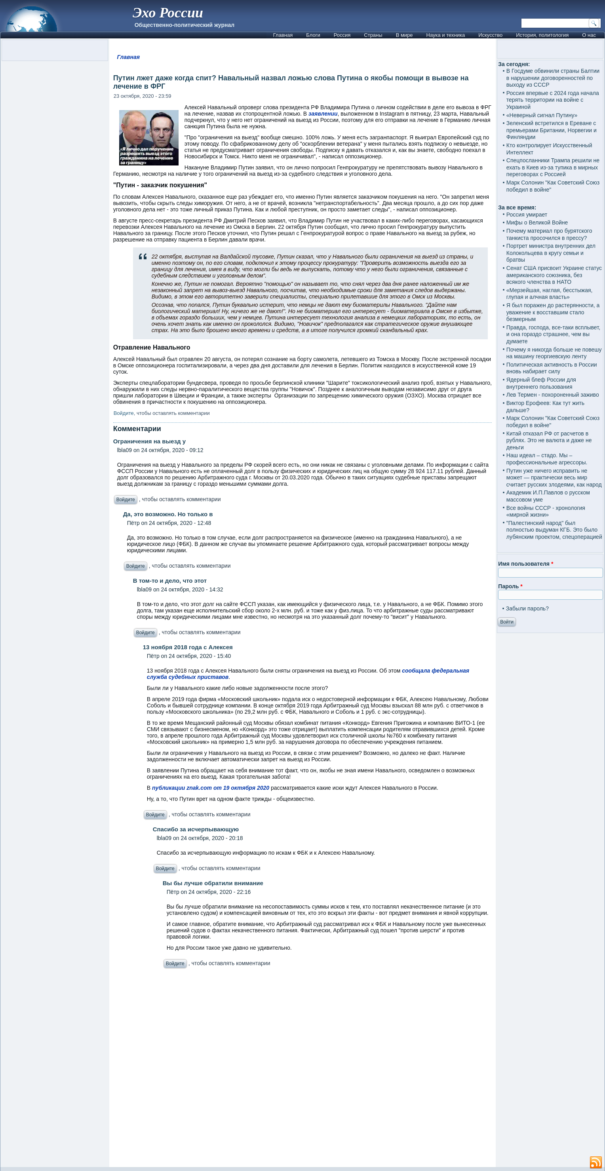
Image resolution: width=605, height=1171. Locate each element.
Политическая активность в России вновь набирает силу (551, 368)
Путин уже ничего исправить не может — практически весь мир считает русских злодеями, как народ (554, 478)
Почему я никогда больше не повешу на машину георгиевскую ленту (554, 353)
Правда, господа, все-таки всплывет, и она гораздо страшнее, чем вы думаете (553, 334)
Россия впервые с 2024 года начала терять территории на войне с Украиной (552, 100)
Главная (283, 35)
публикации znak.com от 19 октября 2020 (210, 788)
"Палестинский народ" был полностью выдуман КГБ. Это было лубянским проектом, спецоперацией (554, 530)
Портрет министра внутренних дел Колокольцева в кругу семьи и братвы (550, 253)
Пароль (510, 586)
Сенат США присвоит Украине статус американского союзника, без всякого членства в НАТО (554, 275)
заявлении (323, 113)
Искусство (490, 35)
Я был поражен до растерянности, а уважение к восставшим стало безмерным (553, 312)
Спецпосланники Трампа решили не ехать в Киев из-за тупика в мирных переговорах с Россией (552, 167)
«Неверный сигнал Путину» (542, 115)
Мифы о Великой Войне (537, 222)
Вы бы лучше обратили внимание (213, 883)
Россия (342, 35)
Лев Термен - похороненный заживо (552, 395)
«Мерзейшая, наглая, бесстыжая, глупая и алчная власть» (549, 293)
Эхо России (168, 13)
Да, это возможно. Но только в (168, 514)
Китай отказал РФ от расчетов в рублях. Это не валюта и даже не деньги (549, 440)
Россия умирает (526, 214)
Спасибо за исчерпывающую (196, 829)
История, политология (542, 35)
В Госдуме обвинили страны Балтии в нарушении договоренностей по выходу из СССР (552, 78)
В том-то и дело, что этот (170, 580)
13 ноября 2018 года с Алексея (188, 647)
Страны (373, 35)
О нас (589, 35)
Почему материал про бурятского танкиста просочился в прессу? (549, 234)
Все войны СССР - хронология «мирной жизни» (545, 511)
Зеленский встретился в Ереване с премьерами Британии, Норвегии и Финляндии (551, 130)
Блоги (313, 35)
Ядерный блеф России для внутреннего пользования (541, 383)
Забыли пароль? (527, 608)
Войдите (124, 413)
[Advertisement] (302, 1070)
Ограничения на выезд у (149, 441)
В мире (404, 35)
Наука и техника (445, 35)
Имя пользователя (525, 564)
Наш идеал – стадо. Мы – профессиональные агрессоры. (547, 459)
